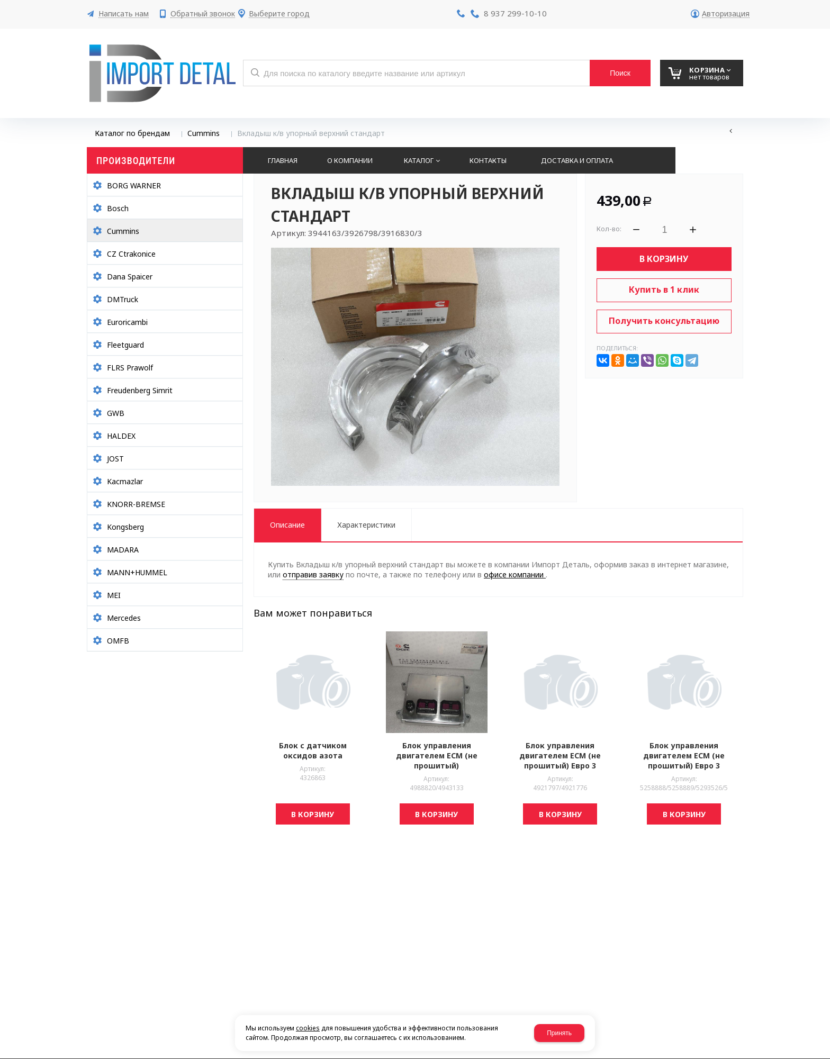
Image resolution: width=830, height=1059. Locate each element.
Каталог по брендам (132, 133)
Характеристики (366, 525)
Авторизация (726, 14)
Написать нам (123, 14)
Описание (287, 525)
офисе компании (515, 574)
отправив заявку (313, 574)
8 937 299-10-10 (515, 13)
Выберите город (279, 14)
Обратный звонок (202, 14)
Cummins (203, 133)
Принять (559, 1033)
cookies (308, 1028)
